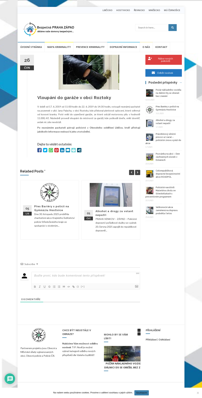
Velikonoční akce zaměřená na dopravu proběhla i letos (167, 210)
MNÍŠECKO (154, 10)
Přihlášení (151, 339)
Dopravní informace (123, 47)
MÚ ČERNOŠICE (172, 10)
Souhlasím (141, 392)
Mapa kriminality (59, 47)
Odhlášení (164, 339)
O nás (146, 47)
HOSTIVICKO (123, 10)
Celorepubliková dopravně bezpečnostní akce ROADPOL (168, 174)
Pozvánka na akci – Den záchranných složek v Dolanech (168, 157)
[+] (83, 286)
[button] (139, 330)
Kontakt (161, 47)
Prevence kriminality (90, 47)
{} (78, 286)
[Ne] (197, 393)
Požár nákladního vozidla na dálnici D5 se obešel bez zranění (168, 93)
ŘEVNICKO (139, 10)
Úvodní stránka (31, 47)
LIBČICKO (107, 10)
